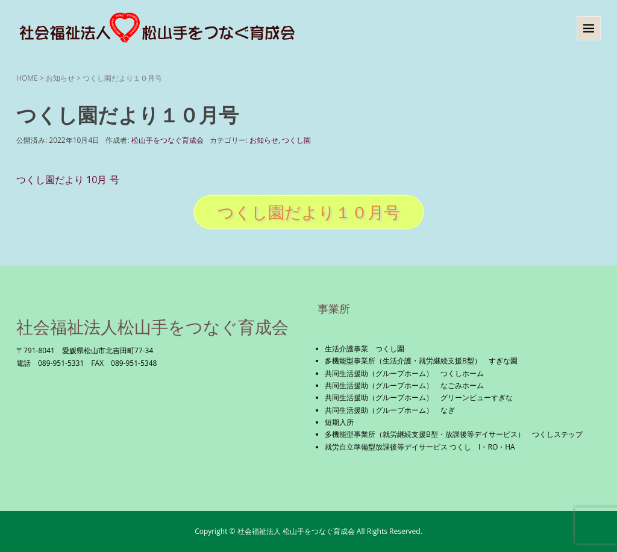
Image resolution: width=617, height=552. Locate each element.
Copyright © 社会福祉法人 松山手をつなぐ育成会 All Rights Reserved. (308, 531)
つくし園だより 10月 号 (67, 179)
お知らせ (60, 78)
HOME (27, 78)
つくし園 (296, 140)
